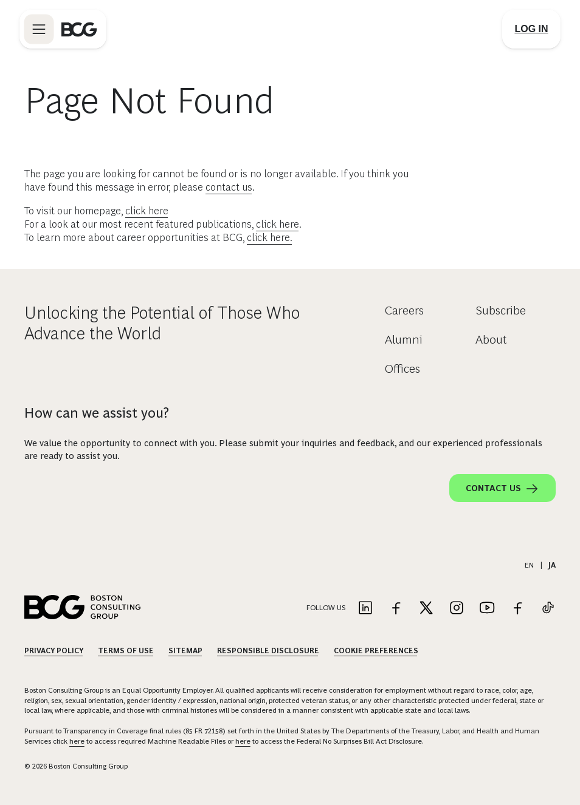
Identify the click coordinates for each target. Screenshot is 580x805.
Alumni (404, 339)
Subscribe (500, 310)
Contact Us (502, 488)
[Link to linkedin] (365, 608)
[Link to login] (531, 29)
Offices (402, 368)
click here (146, 211)
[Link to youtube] (487, 608)
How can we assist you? (96, 413)
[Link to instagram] (456, 608)
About (491, 339)
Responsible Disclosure (268, 651)
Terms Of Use (126, 651)
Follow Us (325, 607)
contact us (228, 187)
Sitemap (185, 651)
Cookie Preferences (376, 651)
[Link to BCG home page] (79, 29)
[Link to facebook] (396, 608)
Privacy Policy (53, 651)
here (77, 741)
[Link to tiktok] (548, 608)
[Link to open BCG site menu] (39, 29)
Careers (404, 310)
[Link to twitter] (426, 608)
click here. (269, 237)
